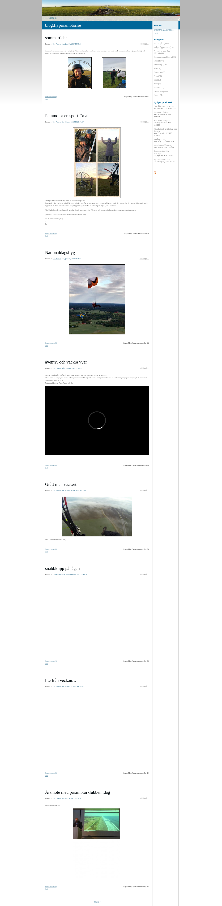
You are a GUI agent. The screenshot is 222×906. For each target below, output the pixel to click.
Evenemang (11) (161, 91)
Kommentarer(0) (51, 97)
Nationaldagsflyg (60, 252)
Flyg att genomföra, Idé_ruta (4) (162, 52)
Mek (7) (157, 83)
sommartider (56, 37)
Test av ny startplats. (162, 122)
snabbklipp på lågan (62, 568)
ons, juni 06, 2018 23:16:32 (71, 259)
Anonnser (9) (159, 72)
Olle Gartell (57, 574)
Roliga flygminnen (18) (163, 47)
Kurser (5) (158, 95)
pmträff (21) (159, 87)
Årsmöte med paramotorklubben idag (77, 792)
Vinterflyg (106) (160, 64)
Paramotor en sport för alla (68, 115)
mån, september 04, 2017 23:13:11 (74, 574)
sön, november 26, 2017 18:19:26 (74, 490)
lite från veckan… (60, 680)
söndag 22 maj (164, 140)
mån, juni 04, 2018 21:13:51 (72, 368)
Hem (156, 33)
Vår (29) (157, 68)
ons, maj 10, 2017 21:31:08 (71, 798)
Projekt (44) (159, 61)
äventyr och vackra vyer (66, 362)
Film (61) (158, 76)
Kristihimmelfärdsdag (164, 146)
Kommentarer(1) (51, 661)
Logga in (53, 18)
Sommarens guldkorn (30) (165, 57)
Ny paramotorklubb (164, 160)
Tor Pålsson (57, 44)
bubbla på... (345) (161, 43)
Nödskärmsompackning (165, 107)
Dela (46, 99)
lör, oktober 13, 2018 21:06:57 (73, 122)
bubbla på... (144, 44)
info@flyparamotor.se (164, 30)
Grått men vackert (60, 484)
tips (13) (157, 80)
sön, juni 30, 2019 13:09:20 (71, 44)
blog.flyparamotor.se (63, 25)
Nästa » (97, 902)
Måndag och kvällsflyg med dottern (165, 132)
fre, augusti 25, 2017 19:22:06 (72, 686)
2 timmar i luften (162, 114)
